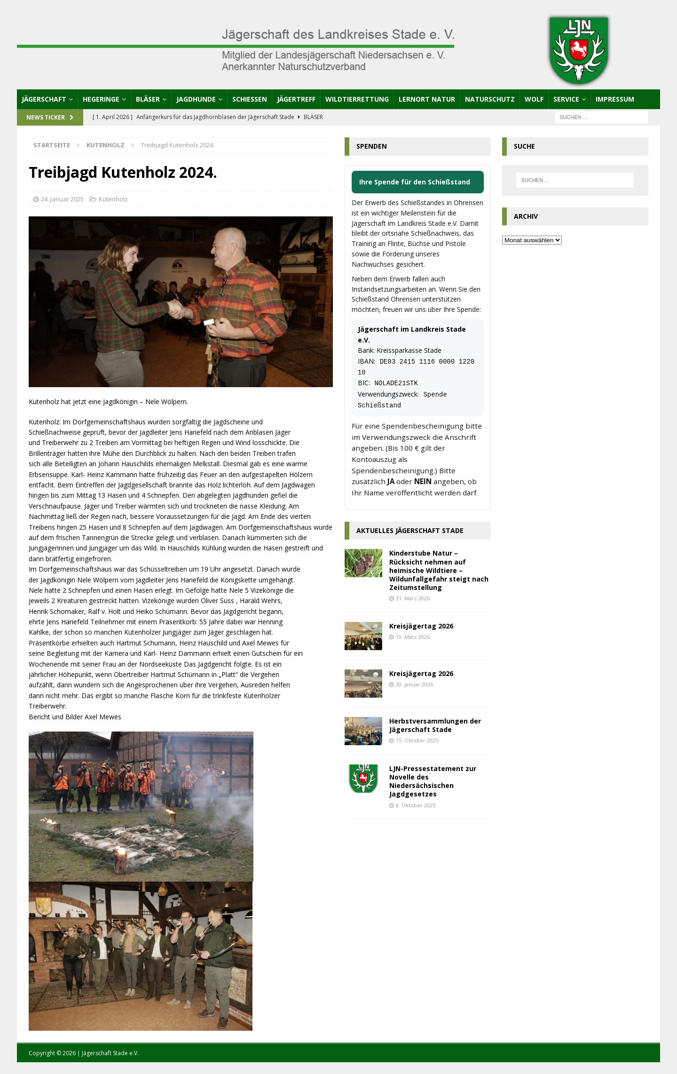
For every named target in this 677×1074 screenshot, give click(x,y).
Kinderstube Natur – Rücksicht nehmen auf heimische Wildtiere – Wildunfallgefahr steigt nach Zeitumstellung (438, 570)
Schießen (249, 99)
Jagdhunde (196, 99)
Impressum (615, 99)
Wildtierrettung (357, 99)
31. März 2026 (413, 598)
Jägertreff (296, 99)
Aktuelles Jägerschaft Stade (410, 530)
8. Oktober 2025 (415, 805)
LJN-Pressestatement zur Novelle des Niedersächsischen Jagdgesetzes (432, 781)
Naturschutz (490, 99)
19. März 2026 (413, 636)
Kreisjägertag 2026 (421, 625)
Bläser (148, 99)
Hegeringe (101, 99)
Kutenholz (113, 199)
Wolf (534, 99)
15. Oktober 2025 (417, 740)
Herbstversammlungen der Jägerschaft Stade (435, 725)
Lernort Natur (427, 99)
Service (566, 99)
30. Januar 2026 (414, 684)
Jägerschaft (44, 99)
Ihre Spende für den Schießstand (414, 181)
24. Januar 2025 (62, 199)
